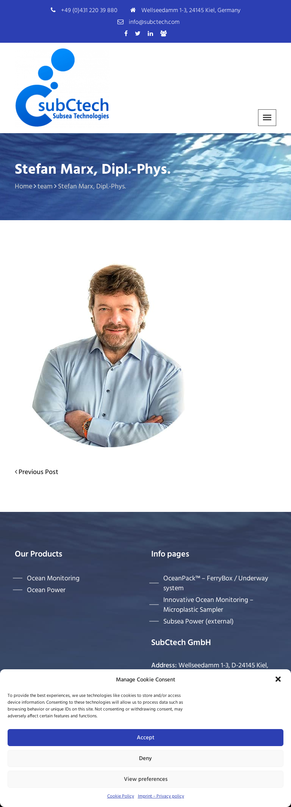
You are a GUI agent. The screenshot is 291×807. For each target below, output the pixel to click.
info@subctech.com (154, 22)
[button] (278, 679)
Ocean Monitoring (53, 578)
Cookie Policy (120, 796)
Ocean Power (46, 590)
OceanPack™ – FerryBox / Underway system (215, 583)
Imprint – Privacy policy (161, 796)
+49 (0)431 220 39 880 (89, 11)
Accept (146, 737)
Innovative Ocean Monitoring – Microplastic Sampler (208, 605)
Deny (145, 758)
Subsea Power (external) (198, 621)
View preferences (145, 779)
